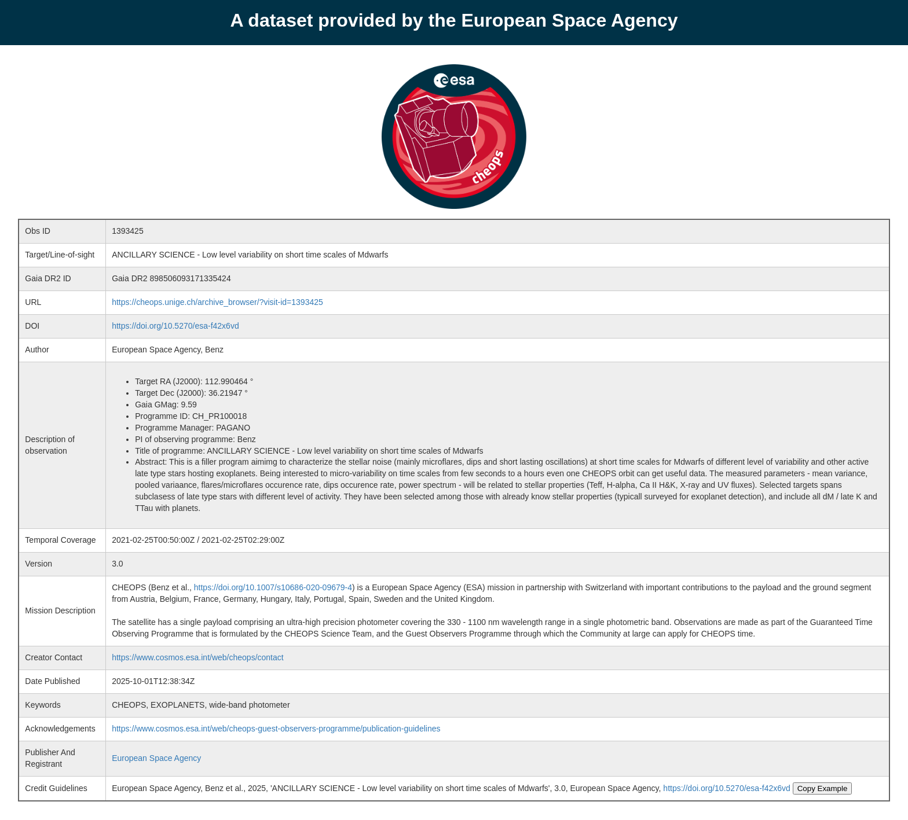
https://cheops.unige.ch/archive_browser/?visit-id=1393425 (217, 302)
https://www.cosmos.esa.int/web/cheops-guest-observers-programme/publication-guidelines (276, 728)
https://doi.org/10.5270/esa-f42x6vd (175, 325)
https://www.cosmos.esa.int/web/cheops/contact (197, 657)
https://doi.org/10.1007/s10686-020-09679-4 (273, 587)
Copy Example (822, 788)
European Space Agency (156, 758)
